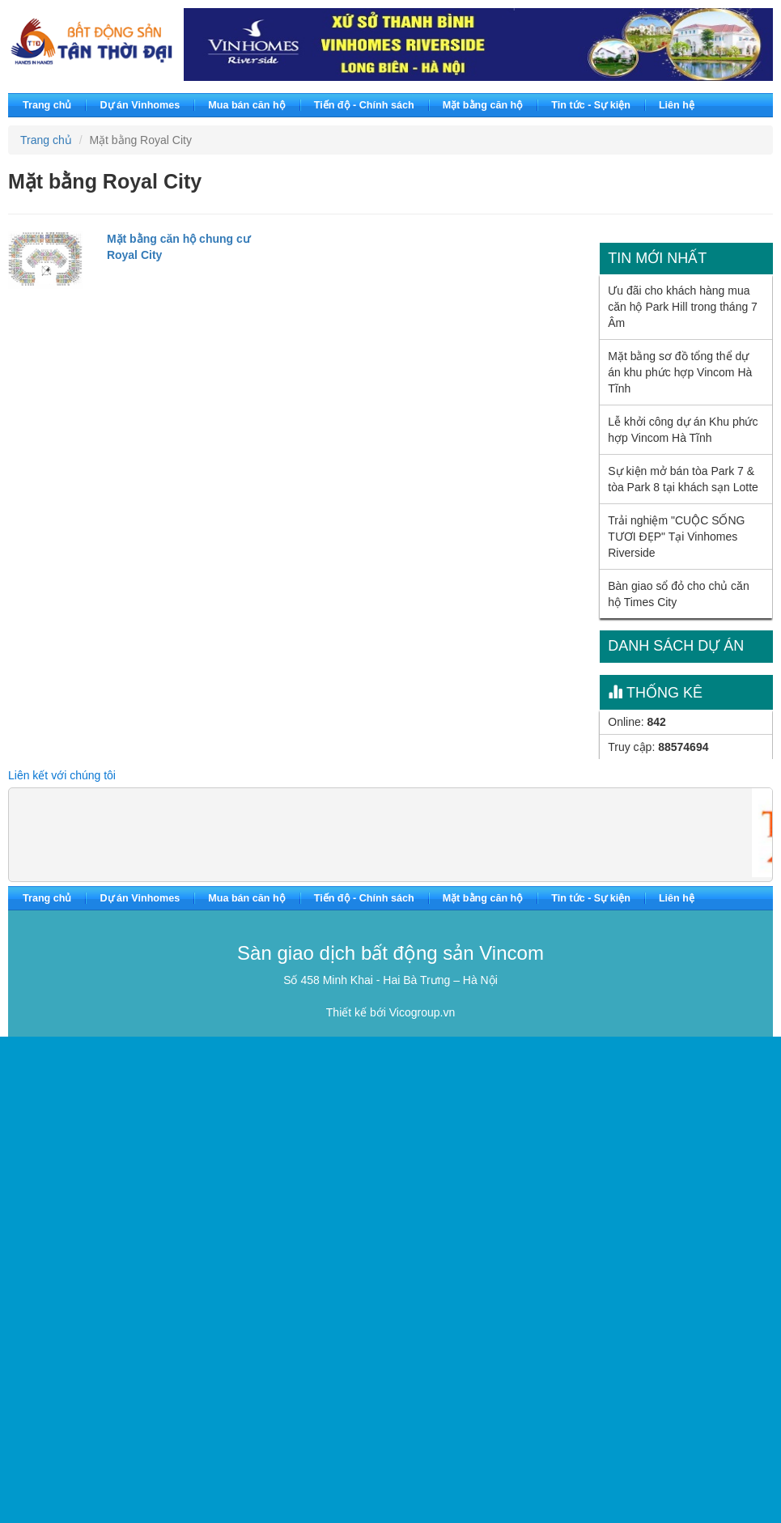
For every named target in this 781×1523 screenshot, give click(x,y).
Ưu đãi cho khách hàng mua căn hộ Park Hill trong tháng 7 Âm (683, 306)
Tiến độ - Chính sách (364, 105)
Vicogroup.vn (422, 1012)
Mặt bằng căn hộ (483, 105)
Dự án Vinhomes (140, 105)
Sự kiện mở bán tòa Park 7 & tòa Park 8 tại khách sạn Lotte (683, 479)
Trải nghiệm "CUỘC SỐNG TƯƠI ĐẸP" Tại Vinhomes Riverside (676, 536)
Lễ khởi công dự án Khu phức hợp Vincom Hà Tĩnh (683, 429)
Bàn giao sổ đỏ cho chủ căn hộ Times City (678, 594)
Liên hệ (676, 105)
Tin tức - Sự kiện (590, 105)
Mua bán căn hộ (246, 105)
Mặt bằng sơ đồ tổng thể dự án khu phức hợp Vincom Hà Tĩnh (680, 372)
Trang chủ (47, 105)
